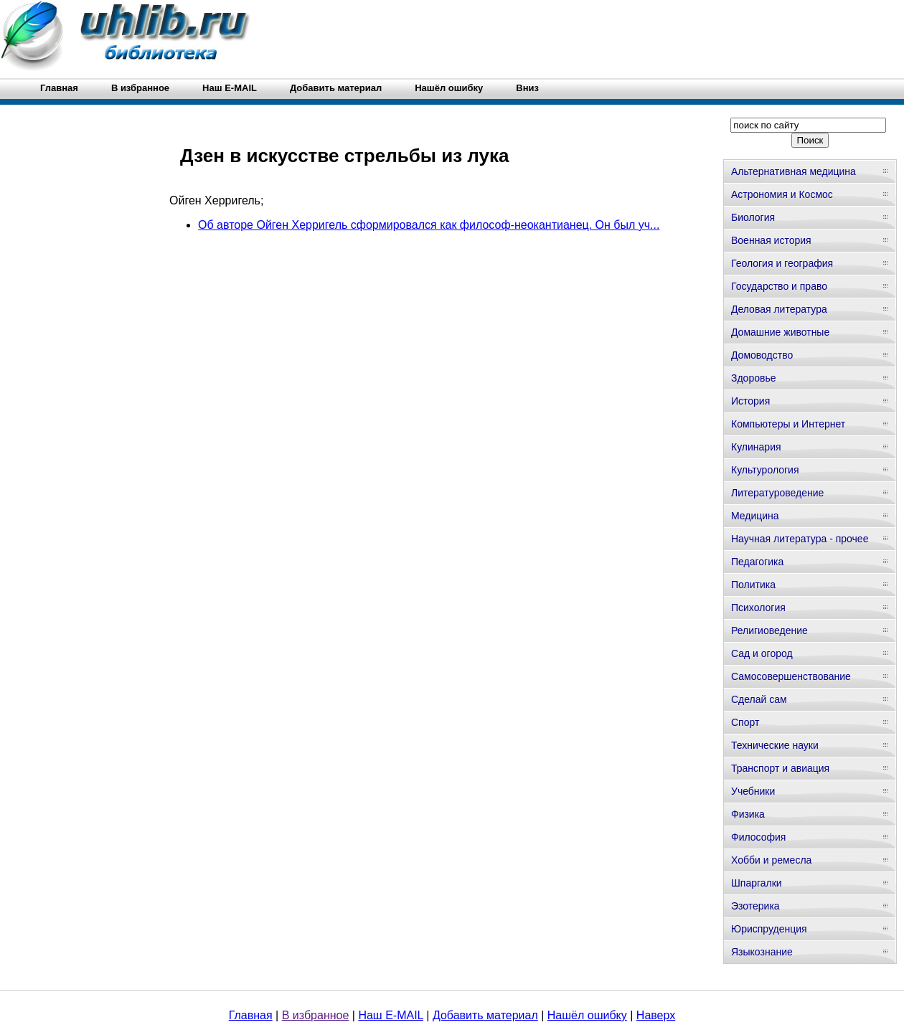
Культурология (765, 470)
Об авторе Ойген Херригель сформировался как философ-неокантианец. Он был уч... (428, 225)
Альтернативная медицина (793, 171)
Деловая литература (779, 309)
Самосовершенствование (791, 676)
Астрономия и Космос (782, 194)
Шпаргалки (756, 883)
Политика (753, 584)
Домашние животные (780, 332)
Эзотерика (755, 906)
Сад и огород (762, 653)
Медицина (755, 515)
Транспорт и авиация (780, 768)
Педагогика (757, 561)
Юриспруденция (769, 929)
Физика (748, 814)
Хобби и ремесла (771, 860)
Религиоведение (769, 630)
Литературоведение (777, 492)
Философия (758, 837)
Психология (758, 607)
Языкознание (762, 952)
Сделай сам (759, 699)
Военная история (771, 240)
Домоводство (762, 355)
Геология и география (782, 263)
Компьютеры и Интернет (788, 424)
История (750, 401)
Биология (753, 217)
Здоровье (753, 378)
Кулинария (756, 447)
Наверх (655, 1015)
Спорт (745, 722)
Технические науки (775, 745)
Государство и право (779, 286)
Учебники (753, 791)
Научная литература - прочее (799, 538)
